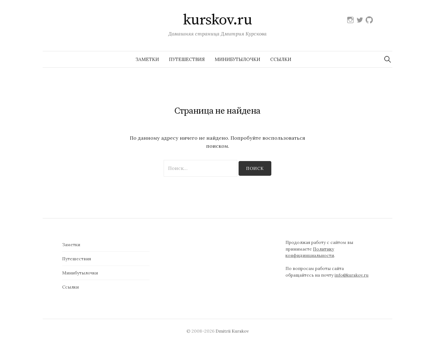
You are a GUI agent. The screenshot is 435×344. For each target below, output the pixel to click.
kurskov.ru (217, 20)
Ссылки (280, 59)
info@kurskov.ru (351, 275)
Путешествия (187, 59)
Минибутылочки (237, 59)
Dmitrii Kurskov (232, 331)
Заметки (147, 59)
